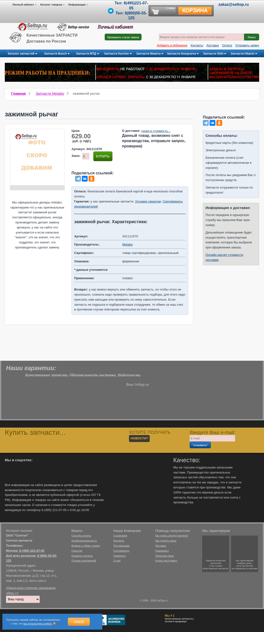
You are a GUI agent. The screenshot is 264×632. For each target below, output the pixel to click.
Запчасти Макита (149, 54)
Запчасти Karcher (118, 54)
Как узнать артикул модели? (171, 535)
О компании (120, 535)
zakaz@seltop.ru (234, 4)
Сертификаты (121, 550)
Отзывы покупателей (83, 560)
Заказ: (75, 156)
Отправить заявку (247, 45)
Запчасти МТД (87, 54)
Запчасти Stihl (214, 54)
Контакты (197, 45)
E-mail (117, 560)
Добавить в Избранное (172, 45)
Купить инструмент (166, 560)
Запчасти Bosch (57, 54)
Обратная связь (164, 555)
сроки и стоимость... (155, 131)
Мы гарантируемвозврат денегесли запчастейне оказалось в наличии (244, 564)
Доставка (212, 45)
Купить (102, 156)
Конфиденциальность (84, 540)
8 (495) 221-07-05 (31, 550)
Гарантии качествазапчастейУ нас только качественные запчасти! (215, 564)
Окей (79, 622)
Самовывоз (162, 550)
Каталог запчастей (22, 54)
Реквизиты (119, 555)
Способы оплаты (81, 535)
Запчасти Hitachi (244, 54)
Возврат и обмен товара (85, 545)
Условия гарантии (148, 201)
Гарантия (76, 550)
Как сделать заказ (165, 540)
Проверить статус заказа (123, 37)
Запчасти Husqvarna (183, 54)
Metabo (127, 244)
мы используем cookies (38, 623)
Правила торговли (82, 555)
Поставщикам (121, 545)
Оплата (227, 45)
